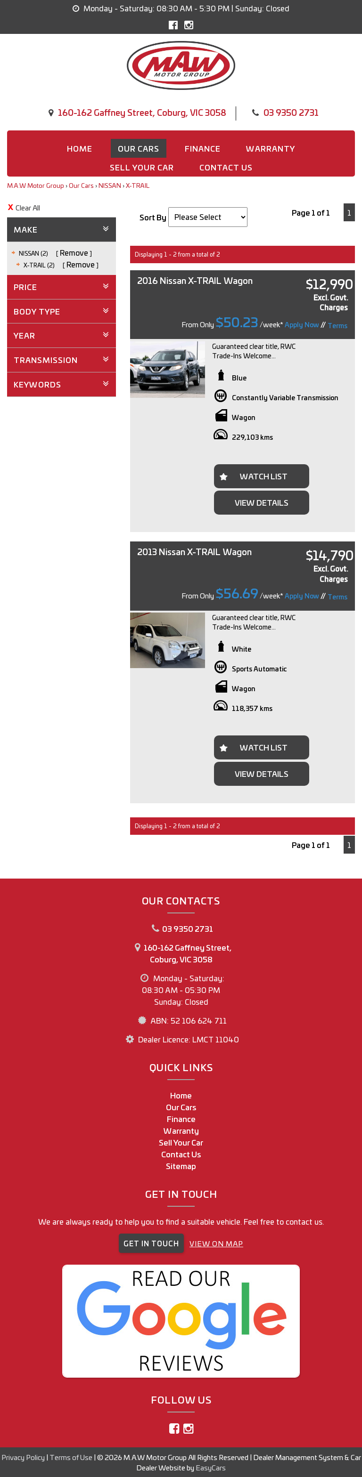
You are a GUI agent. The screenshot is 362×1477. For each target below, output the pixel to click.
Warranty (270, 148)
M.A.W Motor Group (35, 185)
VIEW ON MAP (216, 1243)
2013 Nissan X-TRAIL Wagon (194, 551)
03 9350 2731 (291, 112)
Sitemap (181, 1166)
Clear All (28, 207)
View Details (261, 502)
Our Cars (138, 148)
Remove (74, 252)
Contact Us (181, 1154)
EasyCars (211, 1467)
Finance (203, 148)
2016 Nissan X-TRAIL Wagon (195, 280)
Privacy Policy (23, 1457)
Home (79, 148)
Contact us (226, 167)
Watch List (264, 476)
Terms (337, 325)
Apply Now (302, 324)
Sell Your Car (142, 167)
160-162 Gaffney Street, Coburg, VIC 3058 (142, 112)
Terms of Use (71, 1457)
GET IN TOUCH (151, 1243)
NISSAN (110, 185)
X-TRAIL (137, 185)
